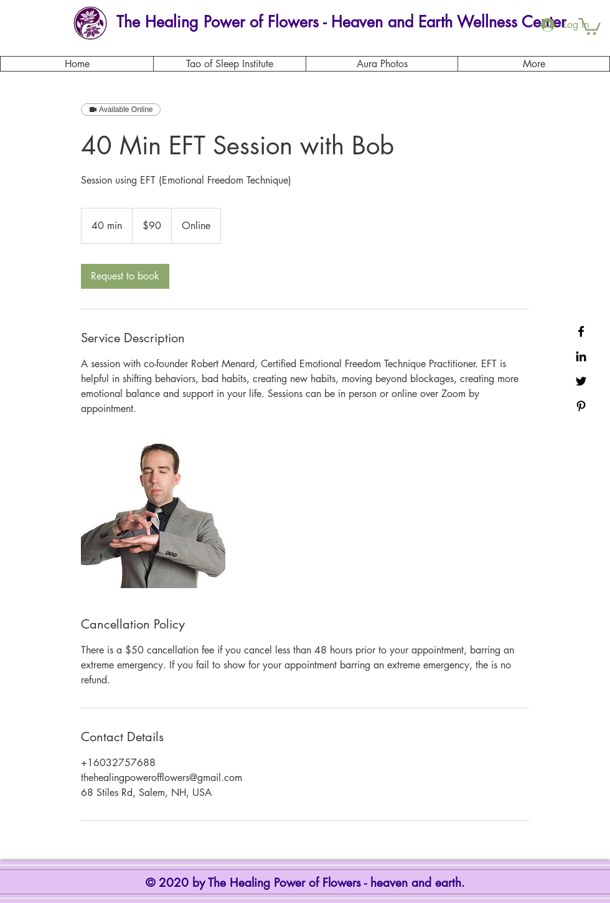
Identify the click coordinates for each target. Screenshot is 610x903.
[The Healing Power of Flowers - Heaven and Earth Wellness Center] (341, 22)
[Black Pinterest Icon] (581, 406)
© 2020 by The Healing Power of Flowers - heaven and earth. (307, 883)
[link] (125, 276)
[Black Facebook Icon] (581, 331)
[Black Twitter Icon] (581, 381)
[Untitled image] (153, 516)
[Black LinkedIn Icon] (581, 356)
